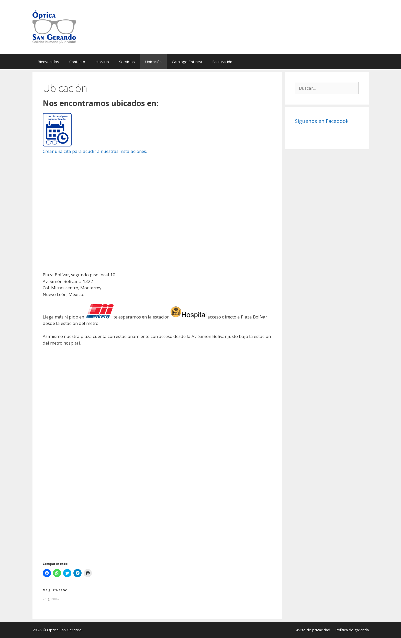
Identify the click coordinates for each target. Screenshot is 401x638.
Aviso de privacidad (313, 629)
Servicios (127, 61)
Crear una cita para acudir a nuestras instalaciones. (95, 151)
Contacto (77, 61)
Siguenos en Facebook (322, 121)
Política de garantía (352, 629)
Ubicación (153, 61)
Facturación (222, 61)
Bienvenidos (48, 61)
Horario (102, 61)
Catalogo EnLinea (187, 61)
